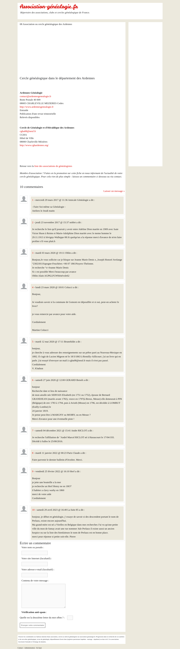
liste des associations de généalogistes (53, 166)
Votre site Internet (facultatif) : (37, 558)
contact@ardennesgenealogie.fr (35, 96)
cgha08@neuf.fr (28, 131)
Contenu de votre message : (35, 580)
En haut (39, 648)
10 (33, 509)
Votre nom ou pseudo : (33, 547)
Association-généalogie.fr (49, 6)
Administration (29, 648)
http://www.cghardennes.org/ (34, 145)
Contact (20, 648)
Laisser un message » (114, 191)
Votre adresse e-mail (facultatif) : (38, 569)
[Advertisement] (72, 49)
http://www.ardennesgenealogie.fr (37, 106)
